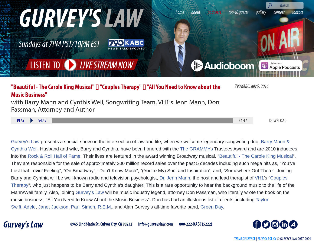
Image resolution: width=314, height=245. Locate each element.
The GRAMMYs (196, 149)
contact (297, 12)
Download (278, 120)
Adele (30, 207)
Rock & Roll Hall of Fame (54, 156)
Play (20, 120)
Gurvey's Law (25, 141)
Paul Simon (83, 207)
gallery (261, 12)
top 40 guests (239, 12)
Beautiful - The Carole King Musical (256, 156)
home (180, 12)
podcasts (214, 12)
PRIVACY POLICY (267, 239)
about (195, 12)
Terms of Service (244, 239)
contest (279, 12)
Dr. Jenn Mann (175, 178)
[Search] (285, 5)
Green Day (211, 207)
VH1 (259, 178)
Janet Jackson (53, 207)
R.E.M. (105, 207)
